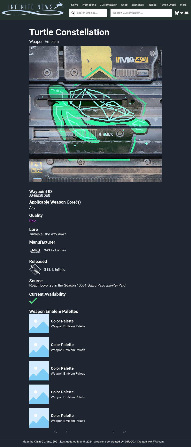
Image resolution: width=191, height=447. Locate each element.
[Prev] (67, 432)
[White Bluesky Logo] (177, 13)
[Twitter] (182, 13)
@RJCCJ (130, 441)
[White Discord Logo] (186, 13)
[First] (56, 432)
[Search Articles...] (88, 13)
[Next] (113, 432)
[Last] (124, 432)
